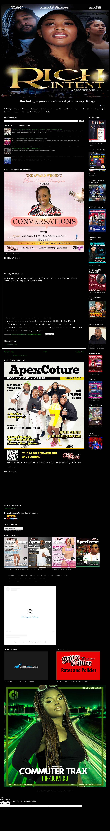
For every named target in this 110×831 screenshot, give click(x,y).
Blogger (70, 790)
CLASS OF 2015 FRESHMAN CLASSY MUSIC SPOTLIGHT (29, 138)
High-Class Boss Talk (33, 112)
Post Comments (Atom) (20, 355)
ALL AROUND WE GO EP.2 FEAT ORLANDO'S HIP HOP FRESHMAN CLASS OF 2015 (37, 129)
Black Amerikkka (14, 337)
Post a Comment (12, 344)
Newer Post (9, 352)
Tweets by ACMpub (10, 508)
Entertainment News (47, 109)
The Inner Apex (19, 112)
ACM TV (59, 109)
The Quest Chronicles (21, 109)
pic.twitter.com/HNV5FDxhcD (40, 578)
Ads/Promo (68, 109)
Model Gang (99, 109)
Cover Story (7, 112)
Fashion (77, 109)
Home (44, 352)
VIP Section (47, 112)
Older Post (80, 352)
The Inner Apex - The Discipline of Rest (24, 158)
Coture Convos (87, 109)
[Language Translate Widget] (13, 528)
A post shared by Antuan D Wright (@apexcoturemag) (30, 642)
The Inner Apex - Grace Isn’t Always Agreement (26, 148)
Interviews (34, 109)
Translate (16, 530)
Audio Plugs (8, 109)
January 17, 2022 (41, 581)
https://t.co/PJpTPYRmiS (23, 578)
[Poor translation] (7, 803)
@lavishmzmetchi (13, 575)
